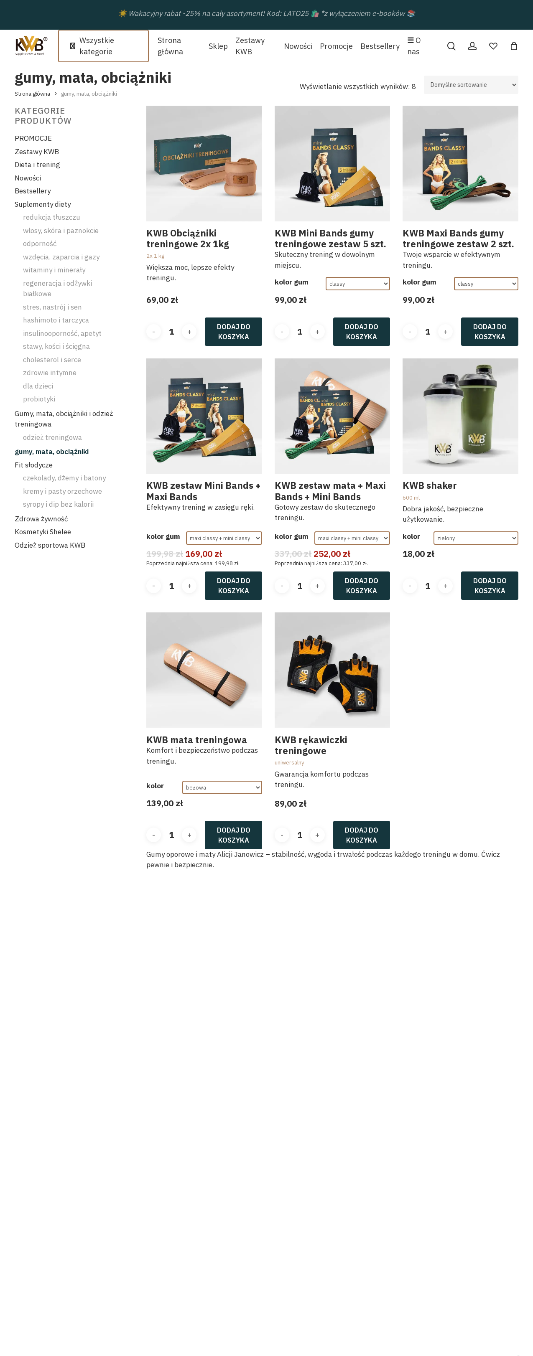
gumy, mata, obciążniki (52, 451)
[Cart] (513, 46)
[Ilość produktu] (171, 331)
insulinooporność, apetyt (62, 333)
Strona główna (32, 93)
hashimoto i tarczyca (56, 320)
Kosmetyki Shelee (43, 531)
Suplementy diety (43, 204)
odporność (39, 243)
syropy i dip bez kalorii (58, 504)
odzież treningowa (52, 437)
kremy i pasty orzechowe (62, 491)
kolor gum (292, 282)
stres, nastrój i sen (52, 307)
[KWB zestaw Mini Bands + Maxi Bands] (204, 416)
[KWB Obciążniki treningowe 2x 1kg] (204, 163)
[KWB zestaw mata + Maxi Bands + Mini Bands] (332, 416)
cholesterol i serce (52, 359)
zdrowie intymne (50, 372)
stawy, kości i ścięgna (56, 346)
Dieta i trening (37, 164)
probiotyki (39, 399)
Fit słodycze (34, 465)
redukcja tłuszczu (51, 217)
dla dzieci (38, 386)
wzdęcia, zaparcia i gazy (61, 257)
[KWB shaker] (460, 416)
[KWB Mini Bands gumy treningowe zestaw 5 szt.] (332, 163)
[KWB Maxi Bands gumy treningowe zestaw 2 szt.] (460, 163)
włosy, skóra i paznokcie (61, 230)
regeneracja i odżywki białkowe (57, 289)
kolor (411, 536)
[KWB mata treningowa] (204, 670)
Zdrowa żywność (41, 518)
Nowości (28, 178)
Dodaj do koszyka (233, 331)
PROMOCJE (33, 138)
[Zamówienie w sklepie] (471, 85)
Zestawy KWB (37, 151)
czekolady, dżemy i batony (64, 477)
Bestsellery (33, 191)
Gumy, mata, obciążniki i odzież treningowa (64, 419)
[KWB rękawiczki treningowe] (332, 670)
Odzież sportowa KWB (50, 545)
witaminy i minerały (54, 269)
